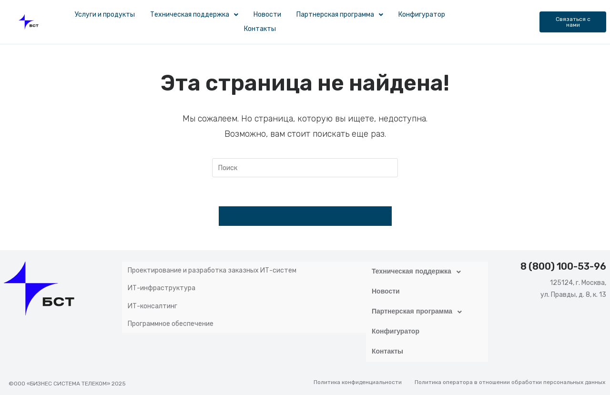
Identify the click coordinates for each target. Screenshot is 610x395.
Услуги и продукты (105, 14)
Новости (267, 14)
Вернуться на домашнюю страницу (305, 216)
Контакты (260, 29)
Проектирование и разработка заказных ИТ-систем (212, 268)
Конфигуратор (421, 14)
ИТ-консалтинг (152, 297)
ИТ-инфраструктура (161, 283)
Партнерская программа (339, 14)
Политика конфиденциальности (358, 374)
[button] (194, 15)
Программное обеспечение (171, 311)
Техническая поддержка (194, 14)
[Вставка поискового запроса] (305, 167)
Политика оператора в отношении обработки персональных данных (510, 374)
